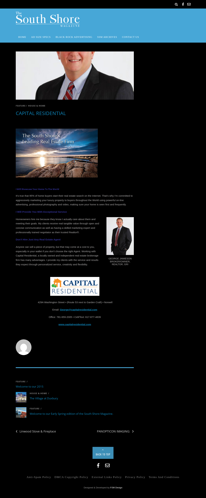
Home (22, 37)
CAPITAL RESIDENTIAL (41, 113)
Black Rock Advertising (74, 37)
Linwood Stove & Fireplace (36, 431)
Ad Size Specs (41, 37)
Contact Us (130, 37)
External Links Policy (107, 477)
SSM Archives (107, 37)
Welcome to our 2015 (29, 386)
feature (21, 105)
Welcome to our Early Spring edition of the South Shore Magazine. (71, 414)
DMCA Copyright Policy (71, 477)
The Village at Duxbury (44, 398)
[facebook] (183, 3)
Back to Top (103, 454)
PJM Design (116, 487)
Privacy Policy (135, 477)
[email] (189, 3)
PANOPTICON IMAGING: (115, 431)
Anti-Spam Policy (39, 477)
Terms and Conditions (164, 477)
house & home (36, 105)
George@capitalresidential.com (78, 309)
